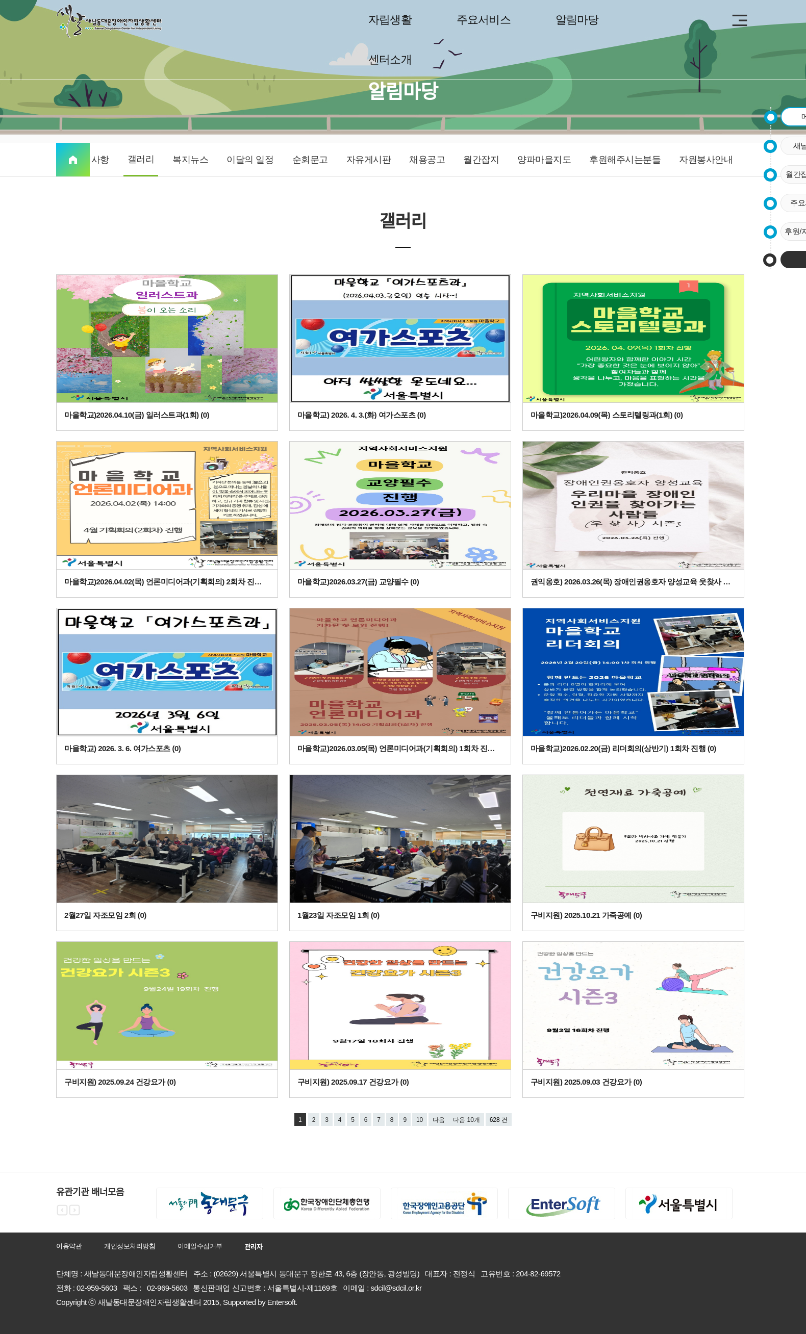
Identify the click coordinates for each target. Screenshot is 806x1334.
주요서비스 (484, 19)
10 (419, 1119)
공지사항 (91, 160)
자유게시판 (368, 160)
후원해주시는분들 (625, 160)
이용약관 (69, 1246)
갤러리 (141, 159)
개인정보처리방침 (129, 1246)
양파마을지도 (544, 160)
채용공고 (427, 160)
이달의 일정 (249, 160)
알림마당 (577, 19)
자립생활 (390, 19)
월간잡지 (481, 160)
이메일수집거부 (200, 1246)
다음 (439, 1119)
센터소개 (390, 59)
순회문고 (310, 160)
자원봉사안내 (706, 160)
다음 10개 (466, 1119)
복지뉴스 (190, 160)
